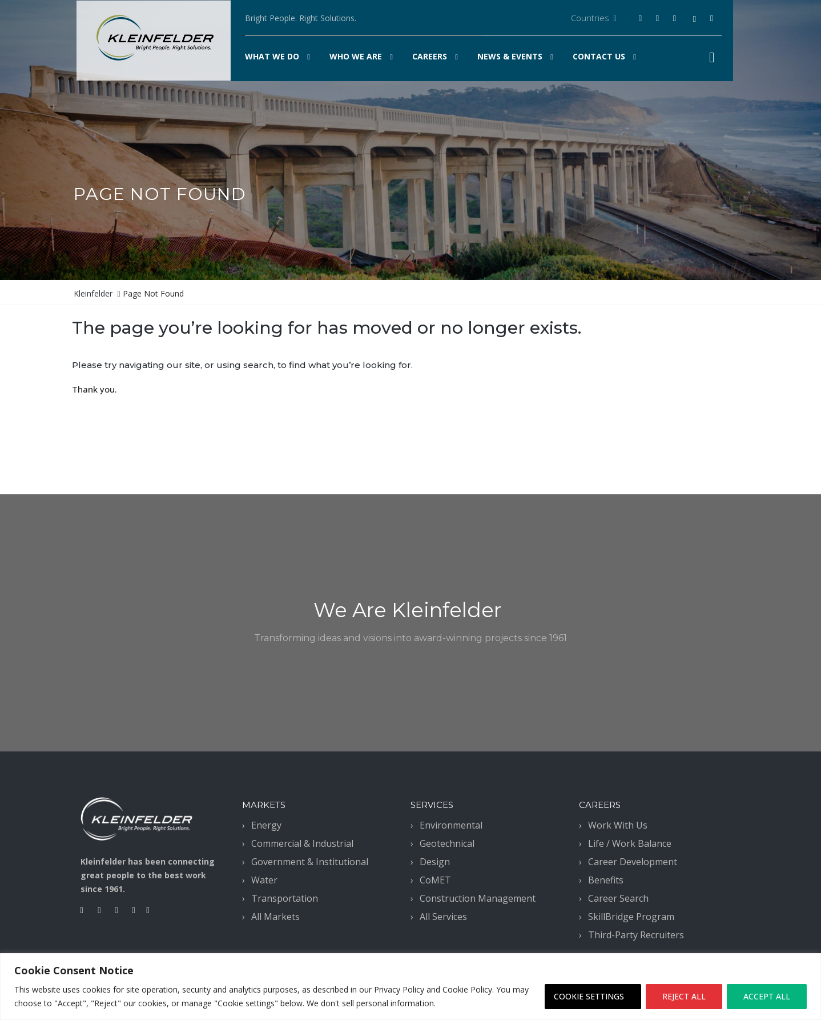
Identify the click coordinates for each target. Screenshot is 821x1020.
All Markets (275, 916)
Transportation (284, 898)
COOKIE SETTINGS (589, 996)
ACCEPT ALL (766, 996)
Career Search (618, 898)
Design (435, 861)
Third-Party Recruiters (636, 935)
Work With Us (617, 825)
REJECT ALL (684, 996)
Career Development (632, 861)
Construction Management (478, 898)
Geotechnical (447, 843)
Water (264, 880)
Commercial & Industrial (302, 843)
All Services (443, 916)
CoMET (435, 880)
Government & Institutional (309, 861)
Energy (266, 825)
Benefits (605, 880)
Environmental (451, 825)
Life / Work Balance (629, 843)
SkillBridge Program (631, 916)
